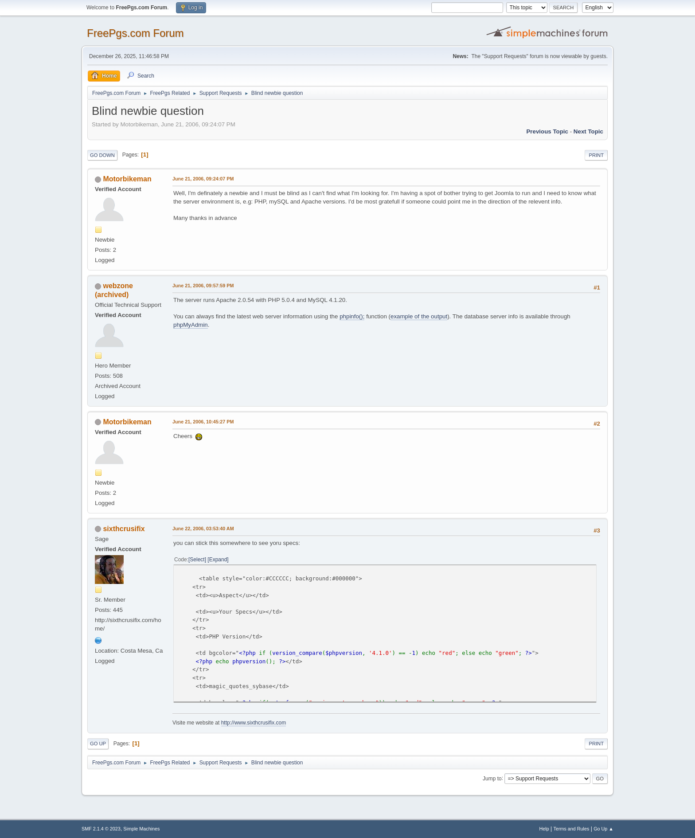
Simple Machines (141, 828)
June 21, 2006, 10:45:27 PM (203, 421)
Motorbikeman (127, 179)
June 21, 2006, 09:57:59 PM (203, 285)
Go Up (98, 743)
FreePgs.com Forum (135, 33)
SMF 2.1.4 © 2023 (101, 828)
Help (544, 828)
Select (197, 559)
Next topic (588, 131)
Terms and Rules (572, 828)
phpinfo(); (352, 316)
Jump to (492, 778)
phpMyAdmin (190, 324)
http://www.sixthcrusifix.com (253, 723)
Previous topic (547, 131)
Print (596, 155)
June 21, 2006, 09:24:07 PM (203, 178)
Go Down (102, 155)
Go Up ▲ (603, 828)
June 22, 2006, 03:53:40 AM (203, 528)
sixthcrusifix (123, 529)
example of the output (418, 316)
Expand (218, 559)
